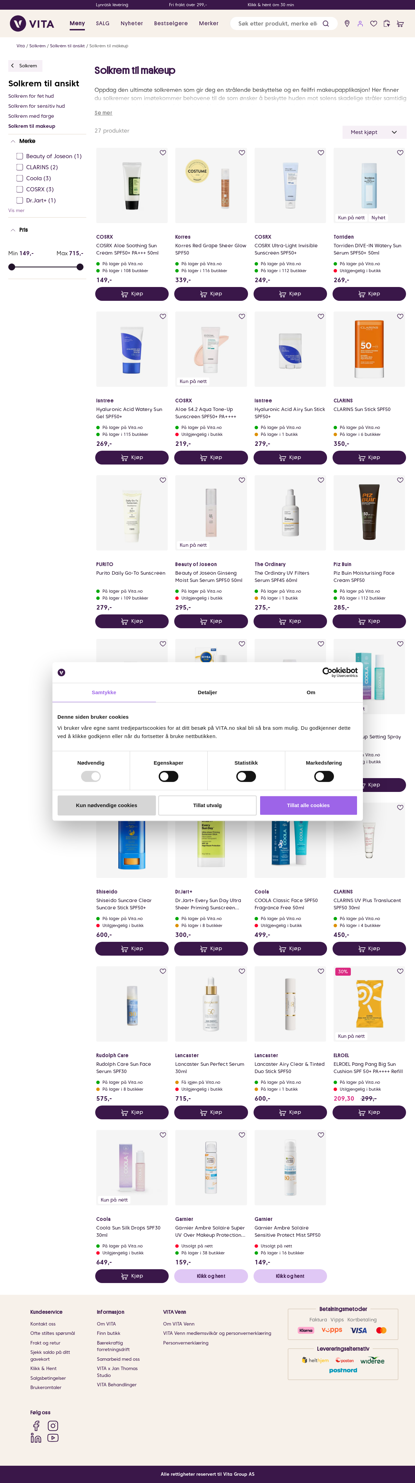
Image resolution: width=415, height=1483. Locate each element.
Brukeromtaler (45, 1387)
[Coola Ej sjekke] (49, 178)
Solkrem (37, 45)
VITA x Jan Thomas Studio (117, 1372)
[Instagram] (53, 1425)
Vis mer (16, 210)
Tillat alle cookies (308, 805)
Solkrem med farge (31, 116)
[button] (325, 23)
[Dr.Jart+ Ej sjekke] (49, 200)
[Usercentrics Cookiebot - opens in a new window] (327, 672)
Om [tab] (311, 692)
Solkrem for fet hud (31, 96)
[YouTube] (53, 1438)
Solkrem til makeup (108, 45)
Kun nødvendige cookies (106, 805)
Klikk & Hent (43, 1368)
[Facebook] (36, 1425)
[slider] (80, 267)
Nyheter (132, 23)
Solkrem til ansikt (67, 45)
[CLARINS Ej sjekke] (49, 167)
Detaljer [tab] (207, 692)
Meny (77, 23)
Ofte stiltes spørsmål (52, 1333)
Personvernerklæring (185, 1343)
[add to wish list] (163, 153)
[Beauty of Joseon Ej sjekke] (49, 156)
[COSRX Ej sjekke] (49, 189)
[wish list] (374, 23)
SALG (103, 23)
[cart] (400, 23)
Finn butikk (108, 1333)
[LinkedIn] (36, 1438)
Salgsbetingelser (48, 1378)
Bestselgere (171, 23)
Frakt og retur (45, 1343)
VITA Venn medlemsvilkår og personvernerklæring (217, 1333)
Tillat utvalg (207, 805)
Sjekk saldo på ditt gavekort (50, 1356)
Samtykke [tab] (104, 692)
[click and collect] (387, 23)
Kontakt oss (43, 1324)
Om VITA (106, 1324)
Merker (209, 23)
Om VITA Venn (179, 1324)
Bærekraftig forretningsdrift (113, 1346)
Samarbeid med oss (118, 1359)
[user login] (360, 23)
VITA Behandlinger (117, 1384)
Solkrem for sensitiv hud (36, 106)
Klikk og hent (211, 1276)
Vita (21, 45)
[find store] (347, 23)
